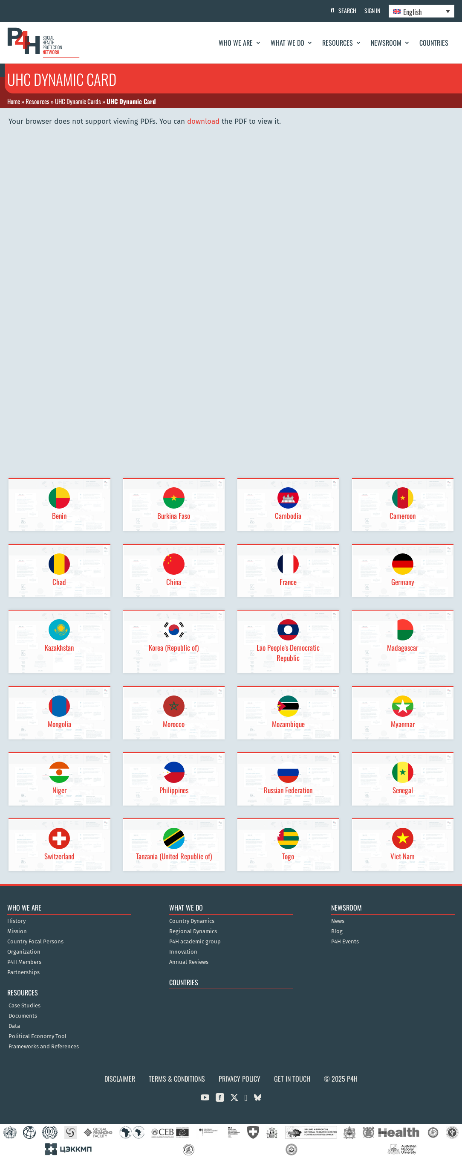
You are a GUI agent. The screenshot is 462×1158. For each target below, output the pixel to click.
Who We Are (236, 43)
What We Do (287, 43)
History (16, 921)
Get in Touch (292, 1079)
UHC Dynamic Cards (78, 101)
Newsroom (386, 43)
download (203, 121)
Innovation (183, 952)
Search (346, 10)
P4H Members (24, 962)
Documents (23, 1016)
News (337, 921)
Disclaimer (119, 1079)
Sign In (372, 10)
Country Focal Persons (35, 942)
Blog (337, 931)
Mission (17, 931)
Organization (23, 952)
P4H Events (345, 942)
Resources (337, 43)
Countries (433, 43)
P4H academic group (195, 942)
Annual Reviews (188, 962)
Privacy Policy (239, 1079)
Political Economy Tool (37, 1036)
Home (13, 101)
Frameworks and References (44, 1047)
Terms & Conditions (177, 1079)
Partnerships (23, 972)
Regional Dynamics (193, 931)
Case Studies (24, 1006)
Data (14, 1026)
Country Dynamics (191, 921)
